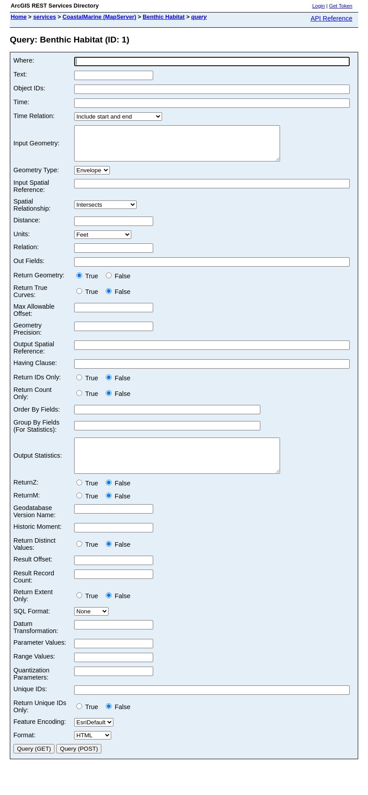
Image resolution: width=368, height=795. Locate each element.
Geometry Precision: (27, 335)
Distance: (26, 226)
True (89, 282)
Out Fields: (29, 267)
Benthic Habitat (164, 16)
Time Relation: (33, 115)
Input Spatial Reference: (31, 193)
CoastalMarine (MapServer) (99, 16)
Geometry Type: (36, 176)
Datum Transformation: (35, 640)
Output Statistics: (37, 465)
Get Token (340, 6)
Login (318, 6)
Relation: (26, 253)
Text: (20, 74)
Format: (24, 748)
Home (19, 16)
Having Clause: (35, 369)
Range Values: (34, 669)
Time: (21, 102)
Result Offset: (32, 572)
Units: (21, 240)
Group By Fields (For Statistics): (36, 432)
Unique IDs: (30, 702)
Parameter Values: (39, 655)
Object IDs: (29, 88)
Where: (23, 60)
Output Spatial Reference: (33, 354)
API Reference (331, 18)
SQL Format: (31, 624)
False (118, 282)
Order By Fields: (36, 416)
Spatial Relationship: (31, 211)
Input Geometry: (36, 146)
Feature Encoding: (39, 735)
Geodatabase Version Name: (34, 525)
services (44, 16)
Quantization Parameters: (31, 687)
